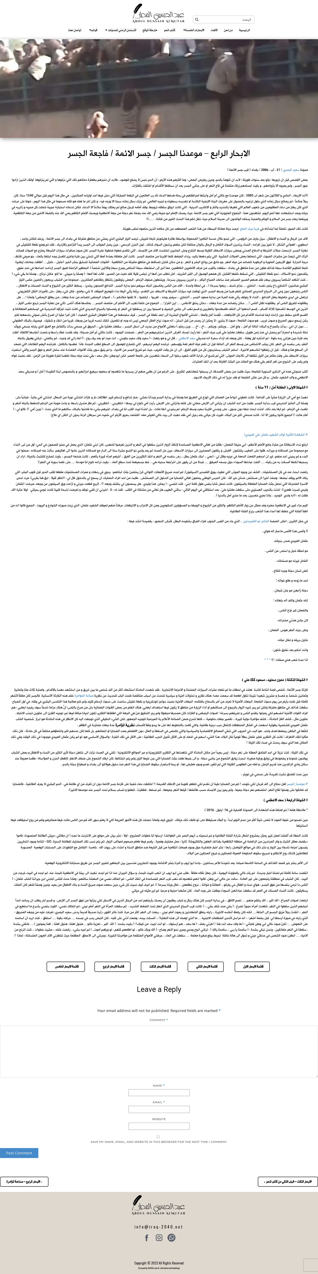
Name (159, 1085)
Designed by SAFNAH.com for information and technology (159, 1268)
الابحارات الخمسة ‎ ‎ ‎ (193, 30)
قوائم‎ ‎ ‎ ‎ (93, 30)
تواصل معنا (74, 30)
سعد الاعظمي (186, 338)
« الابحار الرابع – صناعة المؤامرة (24, 1181)
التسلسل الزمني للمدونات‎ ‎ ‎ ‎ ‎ (120, 30)
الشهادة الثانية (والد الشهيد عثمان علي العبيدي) (274, 435)
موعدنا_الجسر (296, 784)
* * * (267, 660)
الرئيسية (244, 30)
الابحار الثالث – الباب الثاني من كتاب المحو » (288, 1181)
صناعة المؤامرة (83, 696)
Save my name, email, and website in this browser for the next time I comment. (159, 1141)
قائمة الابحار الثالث (159, 966)
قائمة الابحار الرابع (112, 966)
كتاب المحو (169, 30)
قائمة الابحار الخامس (65, 966)
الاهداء (214, 30)
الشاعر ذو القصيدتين (256, 521)
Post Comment (19, 1153)
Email (159, 1102)
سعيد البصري (291, 170)
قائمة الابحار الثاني (205, 966)
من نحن (228, 30)
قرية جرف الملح (249, 229)
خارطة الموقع (150, 30)
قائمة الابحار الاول (252, 966)
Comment (159, 1020)
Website (159, 1119)
